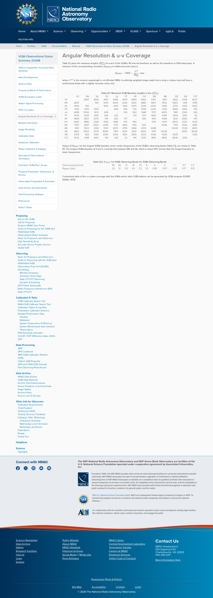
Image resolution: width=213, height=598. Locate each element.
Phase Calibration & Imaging (32, 149)
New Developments (28, 77)
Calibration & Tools (26, 297)
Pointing (24, 317)
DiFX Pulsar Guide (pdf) (29, 285)
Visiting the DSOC (26, 411)
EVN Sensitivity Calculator (30, 333)
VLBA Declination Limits (30, 97)
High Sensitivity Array (28, 241)
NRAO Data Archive (27, 376)
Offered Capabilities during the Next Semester (36, 69)
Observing (77, 31)
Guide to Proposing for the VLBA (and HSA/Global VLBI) (36, 230)
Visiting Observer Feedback (31, 414)
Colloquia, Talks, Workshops (31, 417)
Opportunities (99, 31)
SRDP (119, 31)
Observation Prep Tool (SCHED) (33, 266)
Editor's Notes (25, 207)
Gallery (20, 547)
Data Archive (23, 373)
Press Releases (70, 558)
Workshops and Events (31, 427)
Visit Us (20, 555)
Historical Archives (72, 551)
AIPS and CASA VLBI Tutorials (32, 364)
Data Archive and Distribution (32, 188)
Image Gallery (24, 389)
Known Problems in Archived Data (34, 386)
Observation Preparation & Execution (36, 181)
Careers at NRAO (118, 551)
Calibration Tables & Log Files (32, 307)
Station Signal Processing (30, 103)
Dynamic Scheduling (30, 282)
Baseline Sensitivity (27, 123)
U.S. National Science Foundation (111, 495)
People (21, 433)
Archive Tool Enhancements (31, 383)
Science (58, 31)
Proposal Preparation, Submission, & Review (36, 173)
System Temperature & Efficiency (36, 323)
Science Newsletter (27, 540)
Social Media (69, 555)
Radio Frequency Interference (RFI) (35, 288)
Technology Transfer (120, 547)
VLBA (43, 46)
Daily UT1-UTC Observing (32, 279)
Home (22, 31)
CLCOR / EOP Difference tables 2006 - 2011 (37, 337)
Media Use (85, 555)
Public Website (70, 540)
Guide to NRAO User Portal (31, 225)
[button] (49, 31)
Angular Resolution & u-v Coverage (35, 116)
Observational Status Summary (33, 235)
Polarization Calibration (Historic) (33, 310)
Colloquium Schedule (30, 420)
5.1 (174, 146)
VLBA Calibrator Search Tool (31, 301)
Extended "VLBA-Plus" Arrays (32, 165)
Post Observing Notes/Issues (32, 367)
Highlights (23, 452)
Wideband (25, 320)
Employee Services (119, 555)
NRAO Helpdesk (71, 547)
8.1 (69, 63)
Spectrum (152, 31)
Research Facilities (26, 551)
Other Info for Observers (30, 401)
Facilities (31, 46)
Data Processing (25, 345)
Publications (24, 430)
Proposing (22, 216)
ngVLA (170, 31)
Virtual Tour (23, 436)
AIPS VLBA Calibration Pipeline (33, 354)
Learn (19, 558)
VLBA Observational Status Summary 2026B (107, 46)
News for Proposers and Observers (35, 238)
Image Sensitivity (26, 129)
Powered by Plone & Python (106, 579)
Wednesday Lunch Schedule (34, 424)
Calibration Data (26, 136)
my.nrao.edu (25, 39)
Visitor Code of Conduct (122, 558)
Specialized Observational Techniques (31, 157)
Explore (20, 562)
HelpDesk (21, 442)
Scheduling (23, 269)
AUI (93, 510)
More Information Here (168, 560)
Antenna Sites (25, 84)
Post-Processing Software (31, 194)
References (24, 201)
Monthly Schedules (29, 273)
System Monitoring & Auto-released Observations (37, 328)
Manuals (76, 46)
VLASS (134, 31)
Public (182, 31)
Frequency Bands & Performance (34, 90)
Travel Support (25, 408)
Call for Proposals (26, 222)
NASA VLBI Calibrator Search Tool (34, 304)
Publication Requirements (30, 405)
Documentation (59, 46)
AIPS (20, 348)
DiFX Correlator (26, 110)
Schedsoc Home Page (31, 276)
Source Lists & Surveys (29, 395)
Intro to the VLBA (26, 219)
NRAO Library (116, 540)
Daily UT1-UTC (25, 292)
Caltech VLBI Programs (29, 361)
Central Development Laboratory (127, 544)
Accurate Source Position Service (34, 244)
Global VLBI (23, 247)
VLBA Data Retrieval (28, 380)
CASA (20, 358)
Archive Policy (25, 392)
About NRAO (38, 31)
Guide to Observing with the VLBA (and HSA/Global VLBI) (37, 262)
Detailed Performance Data (31, 314)
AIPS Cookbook (25, 351)
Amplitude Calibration (28, 142)
